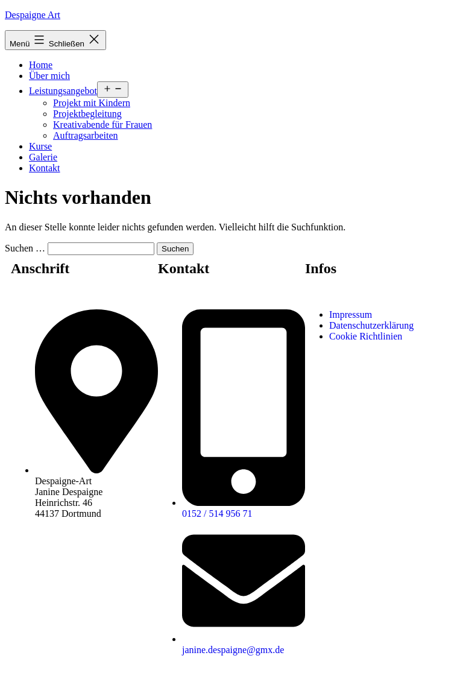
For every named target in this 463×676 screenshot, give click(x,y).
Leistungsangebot (63, 91)
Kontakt (44, 168)
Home (40, 65)
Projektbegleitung (87, 114)
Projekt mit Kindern (91, 103)
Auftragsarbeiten (85, 135)
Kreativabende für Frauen (102, 124)
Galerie (43, 157)
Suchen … (25, 248)
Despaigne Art (32, 15)
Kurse (40, 146)
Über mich (49, 76)
